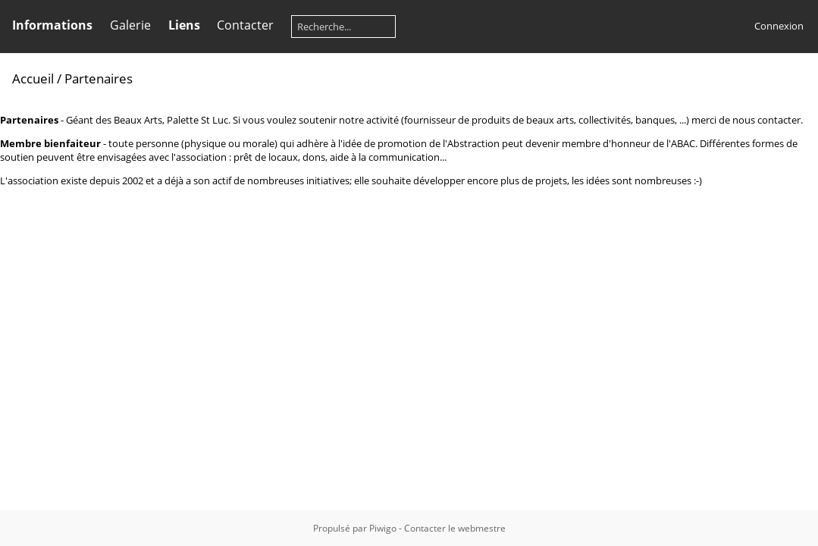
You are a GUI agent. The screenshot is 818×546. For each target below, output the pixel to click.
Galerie (130, 25)
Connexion (779, 26)
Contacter (245, 25)
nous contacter (766, 120)
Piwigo (382, 528)
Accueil (33, 78)
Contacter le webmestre (455, 528)
